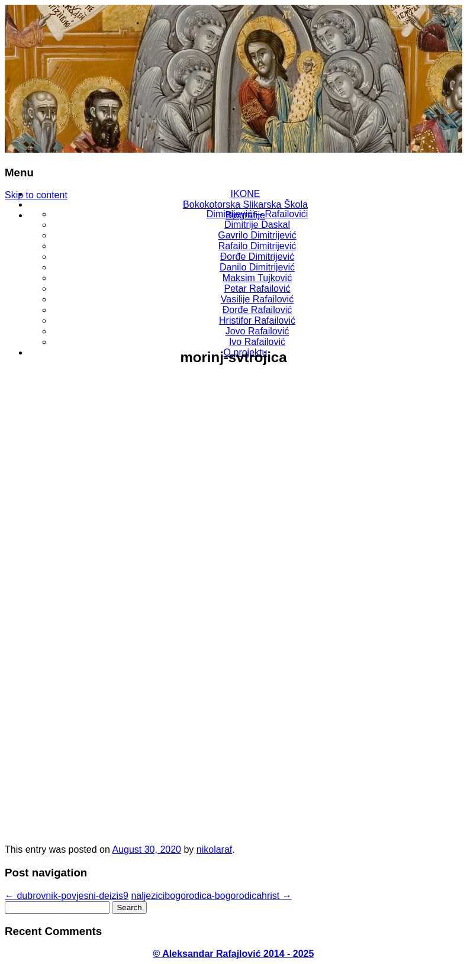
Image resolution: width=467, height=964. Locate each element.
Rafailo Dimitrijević (257, 246)
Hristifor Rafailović (257, 320)
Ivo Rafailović (257, 342)
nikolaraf (214, 849)
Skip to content (36, 195)
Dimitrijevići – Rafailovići (257, 214)
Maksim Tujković (257, 278)
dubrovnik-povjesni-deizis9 (66, 896)
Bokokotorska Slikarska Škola (245, 204)
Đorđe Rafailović (257, 310)
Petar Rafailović (257, 288)
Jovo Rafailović (257, 331)
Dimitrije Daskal (257, 225)
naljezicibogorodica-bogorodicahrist (211, 896)
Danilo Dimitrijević (257, 267)
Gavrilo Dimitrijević (257, 235)
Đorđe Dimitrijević (257, 257)
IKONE (245, 194)
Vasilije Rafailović (257, 299)
